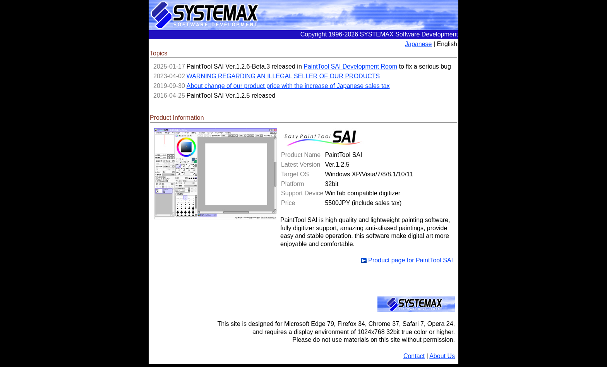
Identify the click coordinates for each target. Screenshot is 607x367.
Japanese (418, 44)
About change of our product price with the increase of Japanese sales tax (288, 86)
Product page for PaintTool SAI (410, 260)
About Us (442, 356)
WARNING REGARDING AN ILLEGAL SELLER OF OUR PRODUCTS (283, 76)
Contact (414, 356)
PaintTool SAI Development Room (350, 66)
